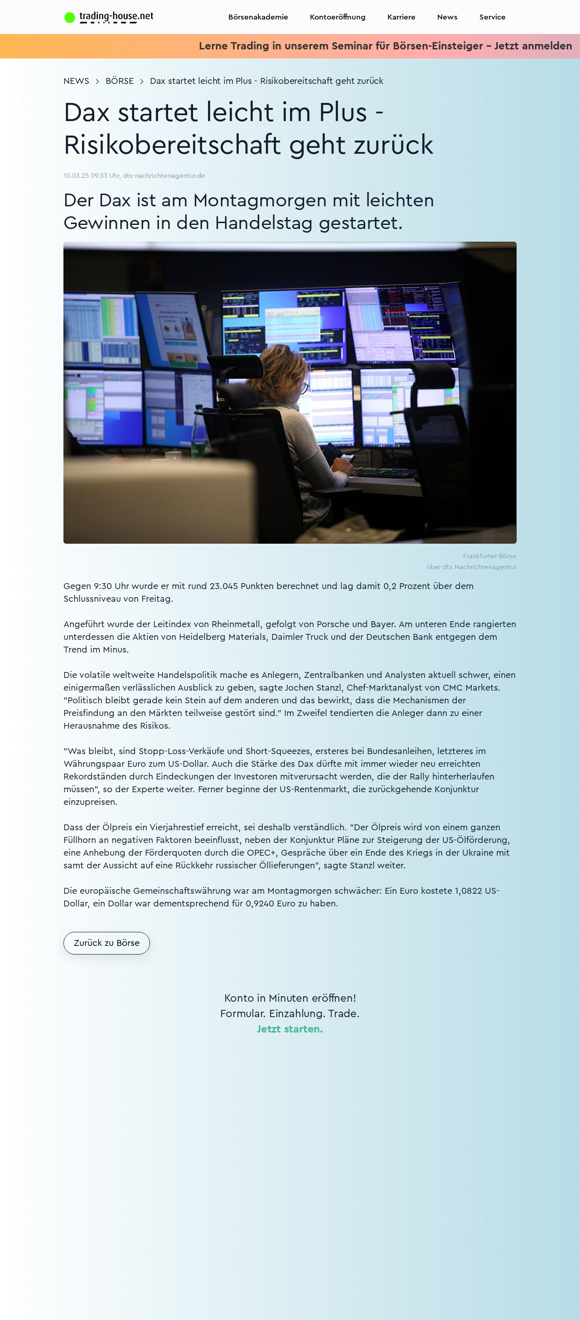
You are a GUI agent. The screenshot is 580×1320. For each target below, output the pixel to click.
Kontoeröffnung (338, 17)
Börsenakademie (258, 17)
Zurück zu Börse (107, 943)
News (447, 17)
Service (492, 17)
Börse (120, 81)
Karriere (401, 17)
